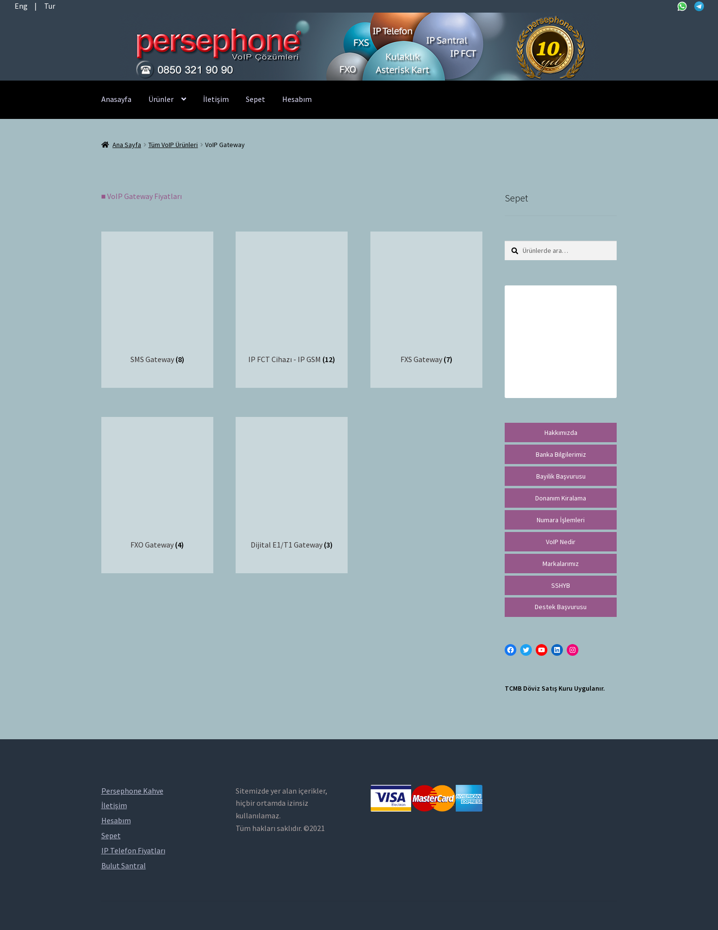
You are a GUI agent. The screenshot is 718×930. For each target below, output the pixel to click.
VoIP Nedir (560, 541)
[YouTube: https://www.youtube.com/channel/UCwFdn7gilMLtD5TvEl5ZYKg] (541, 650)
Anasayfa (116, 99)
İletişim (216, 99)
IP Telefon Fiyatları (133, 850)
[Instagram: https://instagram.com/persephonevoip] (572, 650)
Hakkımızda (560, 432)
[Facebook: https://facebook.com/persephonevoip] (510, 650)
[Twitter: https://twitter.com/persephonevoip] (526, 650)
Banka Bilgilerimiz (561, 454)
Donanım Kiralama (560, 498)
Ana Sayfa (126, 144)
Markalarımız (560, 563)
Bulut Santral (123, 865)
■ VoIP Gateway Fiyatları (141, 196)
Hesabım (297, 99)
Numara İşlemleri (561, 519)
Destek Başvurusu (561, 606)
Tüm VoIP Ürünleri (173, 144)
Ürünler (161, 99)
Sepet (255, 99)
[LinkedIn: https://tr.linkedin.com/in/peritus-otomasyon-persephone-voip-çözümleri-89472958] (557, 650)
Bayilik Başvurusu (561, 476)
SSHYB (560, 585)
